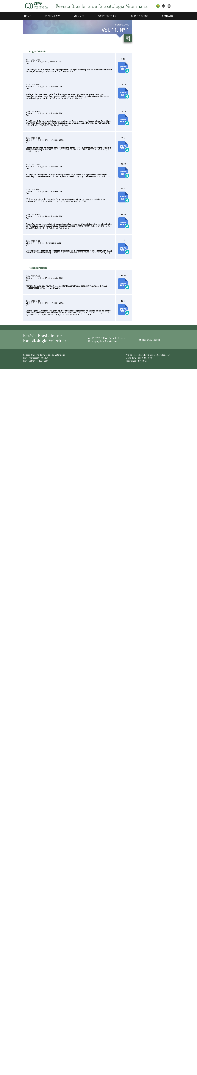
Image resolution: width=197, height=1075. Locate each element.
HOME (27, 16)
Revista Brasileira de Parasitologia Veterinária (102, 6)
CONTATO (167, 16)
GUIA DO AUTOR (139, 16)
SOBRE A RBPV (52, 16)
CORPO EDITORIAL (107, 16)
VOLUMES (79, 16)
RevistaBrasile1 (149, 339)
